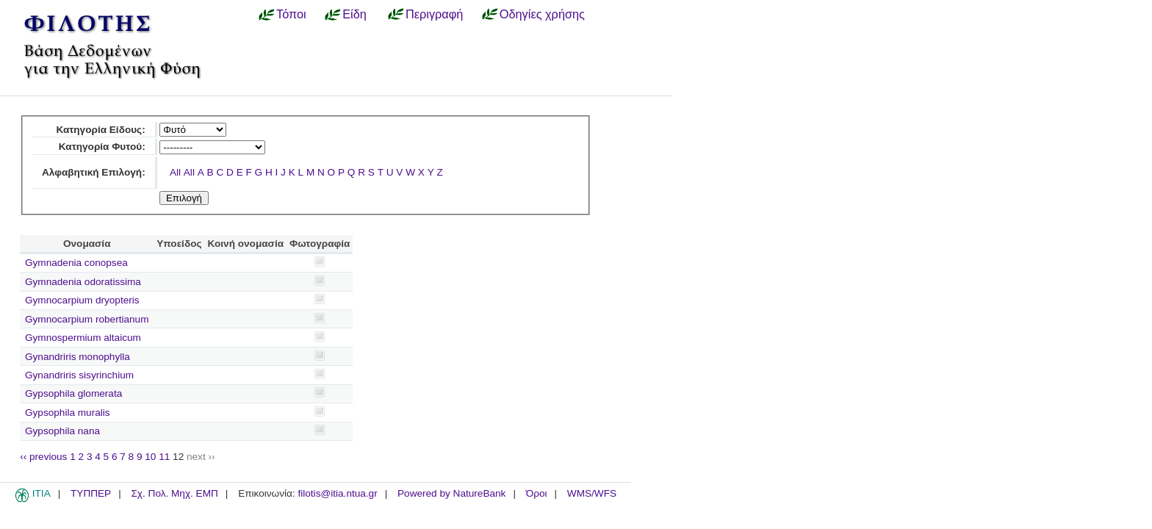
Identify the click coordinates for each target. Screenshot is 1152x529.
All (175, 172)
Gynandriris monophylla (77, 356)
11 (164, 456)
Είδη (354, 14)
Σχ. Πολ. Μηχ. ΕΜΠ (174, 493)
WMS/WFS (591, 493)
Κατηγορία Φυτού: (102, 146)
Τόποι (291, 14)
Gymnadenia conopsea (76, 262)
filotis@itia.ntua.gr (337, 493)
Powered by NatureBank (451, 493)
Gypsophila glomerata (73, 393)
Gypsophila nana (62, 430)
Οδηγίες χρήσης (542, 14)
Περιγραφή (434, 14)
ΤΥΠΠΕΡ (91, 493)
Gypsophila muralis (67, 412)
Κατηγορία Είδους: (100, 129)
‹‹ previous (43, 456)
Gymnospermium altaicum (83, 337)
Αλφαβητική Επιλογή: (93, 172)
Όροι (536, 493)
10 (150, 456)
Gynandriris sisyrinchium (79, 375)
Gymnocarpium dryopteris (82, 300)
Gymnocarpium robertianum (86, 319)
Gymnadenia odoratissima (83, 281)
